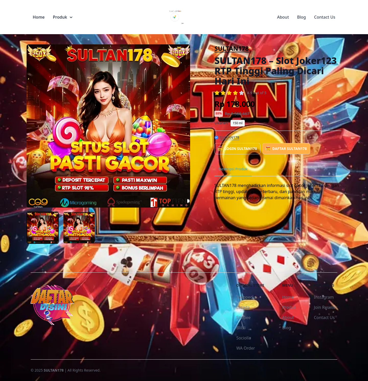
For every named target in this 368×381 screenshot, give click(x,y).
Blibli (241, 328)
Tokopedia (246, 297)
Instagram (324, 297)
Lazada (243, 307)
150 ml (238, 123)
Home (39, 17)
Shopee (243, 317)
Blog (301, 17)
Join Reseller (325, 307)
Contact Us (324, 17)
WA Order (245, 348)
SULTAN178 (231, 48)
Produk (62, 17)
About (283, 17)
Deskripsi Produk (233, 169)
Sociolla (243, 338)
